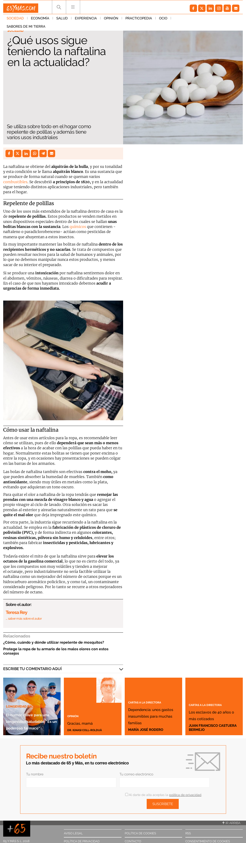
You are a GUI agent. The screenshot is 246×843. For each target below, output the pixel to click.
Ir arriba (231, 823)
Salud (62, 20)
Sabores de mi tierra (193, 20)
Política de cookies (140, 833)
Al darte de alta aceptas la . (163, 795)
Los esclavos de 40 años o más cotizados (213, 711)
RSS (188, 833)
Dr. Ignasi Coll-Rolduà (88, 730)
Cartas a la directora (151, 688)
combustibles (15, 182)
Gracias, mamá (90, 722)
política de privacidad (185, 795)
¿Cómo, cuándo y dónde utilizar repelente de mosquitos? (53, 642)
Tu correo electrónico (136, 774)
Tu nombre (34, 774)
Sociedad (15, 20)
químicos (78, 226)
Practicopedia (138, 20)
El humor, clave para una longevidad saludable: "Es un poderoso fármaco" (30, 710)
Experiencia (86, 20)
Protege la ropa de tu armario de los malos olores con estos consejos (55, 651)
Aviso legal (73, 833)
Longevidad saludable (30, 686)
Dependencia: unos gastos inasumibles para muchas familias (149, 708)
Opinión (111, 20)
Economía (40, 20)
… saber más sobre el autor (24, 618)
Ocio (163, 20)
